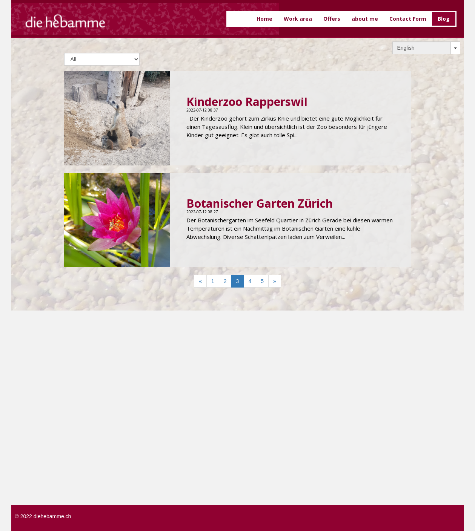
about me (365, 18)
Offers (331, 18)
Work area (298, 18)
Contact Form (407, 18)
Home (264, 18)
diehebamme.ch (52, 516)
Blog (444, 18)
